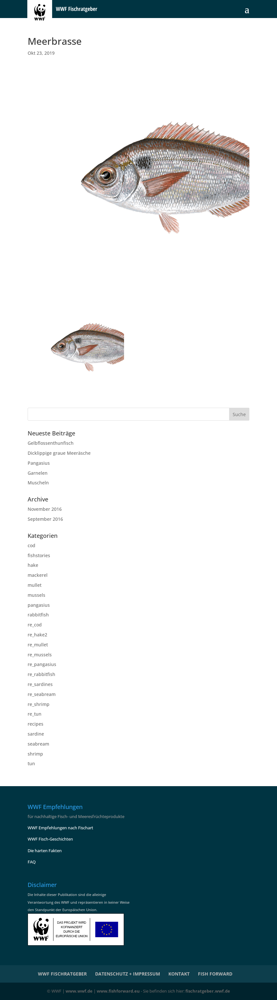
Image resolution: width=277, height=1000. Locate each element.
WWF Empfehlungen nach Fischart (60, 828)
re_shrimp (38, 704)
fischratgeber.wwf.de (207, 991)
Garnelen (38, 473)
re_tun (34, 714)
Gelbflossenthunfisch (51, 443)
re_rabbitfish (41, 674)
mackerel (38, 575)
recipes (35, 724)
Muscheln (38, 483)
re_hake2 (37, 635)
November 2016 (45, 509)
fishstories (39, 555)
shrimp (35, 754)
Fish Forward (215, 974)
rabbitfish (38, 615)
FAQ (32, 862)
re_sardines (40, 684)
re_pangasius (42, 664)
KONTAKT (179, 974)
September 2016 (45, 519)
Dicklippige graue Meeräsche (59, 453)
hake (33, 565)
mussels (36, 595)
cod (31, 545)
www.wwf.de (79, 991)
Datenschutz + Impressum (127, 974)
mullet (34, 585)
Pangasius (39, 463)
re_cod (35, 625)
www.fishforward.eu (118, 991)
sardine (36, 734)
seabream (38, 744)
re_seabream (42, 694)
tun (31, 763)
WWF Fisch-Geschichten (50, 839)
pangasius (39, 605)
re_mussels (40, 655)
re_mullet (38, 645)
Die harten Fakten (45, 850)
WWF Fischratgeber (62, 974)
